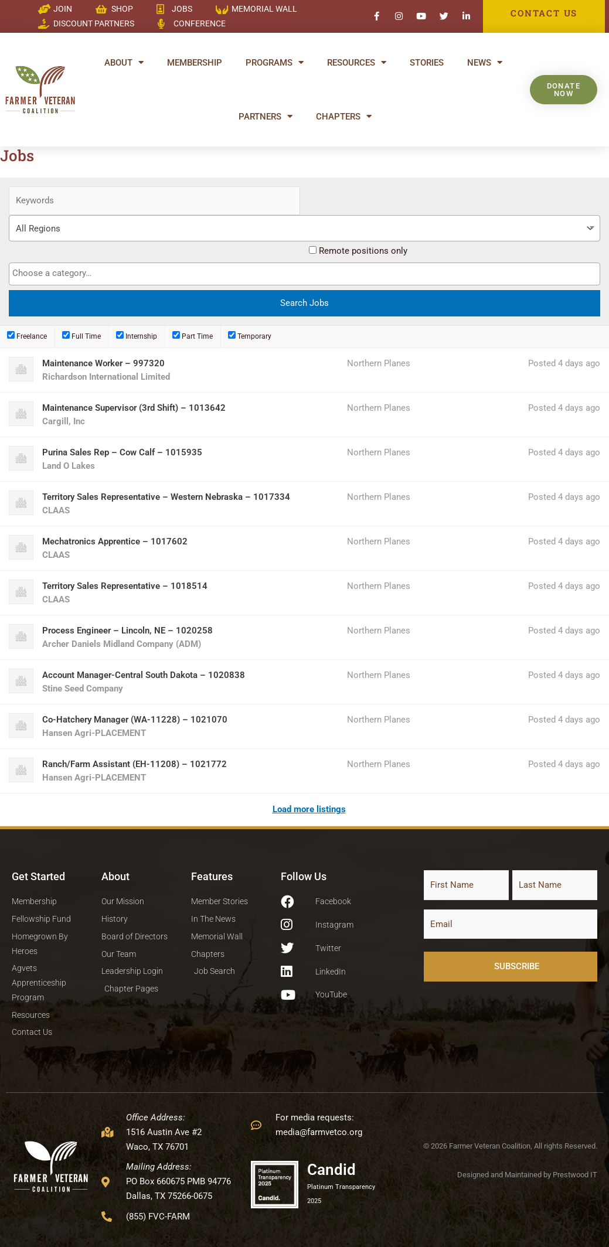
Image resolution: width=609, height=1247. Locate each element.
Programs (275, 62)
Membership (194, 62)
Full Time (81, 336)
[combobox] (304, 228)
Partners (265, 116)
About (124, 62)
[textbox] (307, 274)
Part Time (192, 336)
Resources (356, 62)
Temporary (249, 336)
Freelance (27, 336)
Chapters (344, 116)
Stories (427, 62)
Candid (331, 1169)
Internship (136, 336)
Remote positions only (363, 251)
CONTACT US (544, 13)
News (484, 62)
